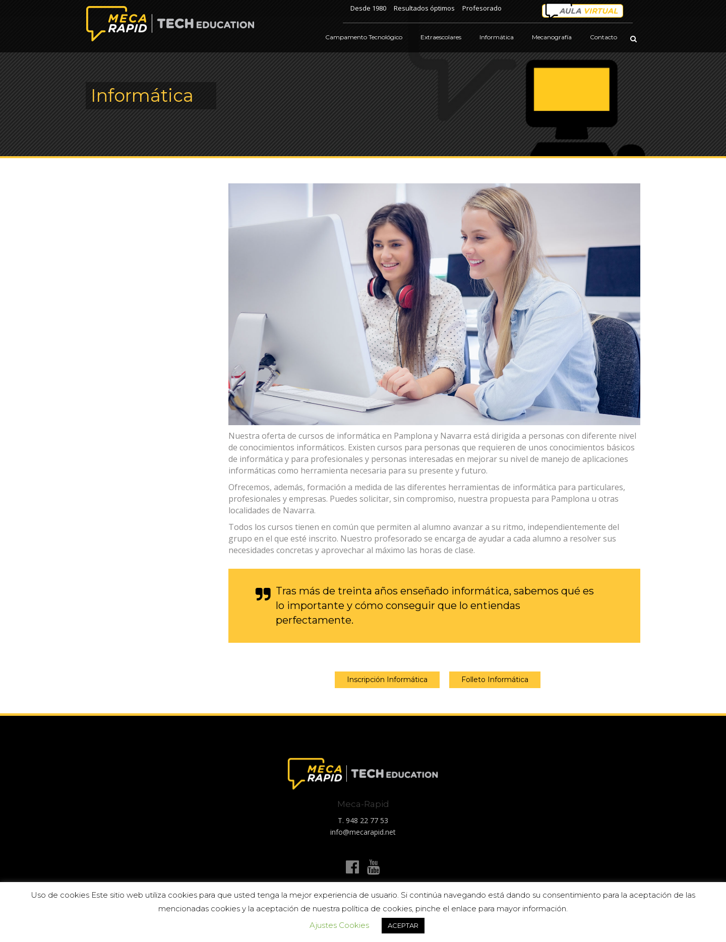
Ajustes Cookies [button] (339, 925)
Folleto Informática (494, 679)
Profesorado (482, 8)
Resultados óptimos (424, 8)
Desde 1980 (368, 8)
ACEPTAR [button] (403, 925)
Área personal (582, 11)
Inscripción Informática (387, 679)
